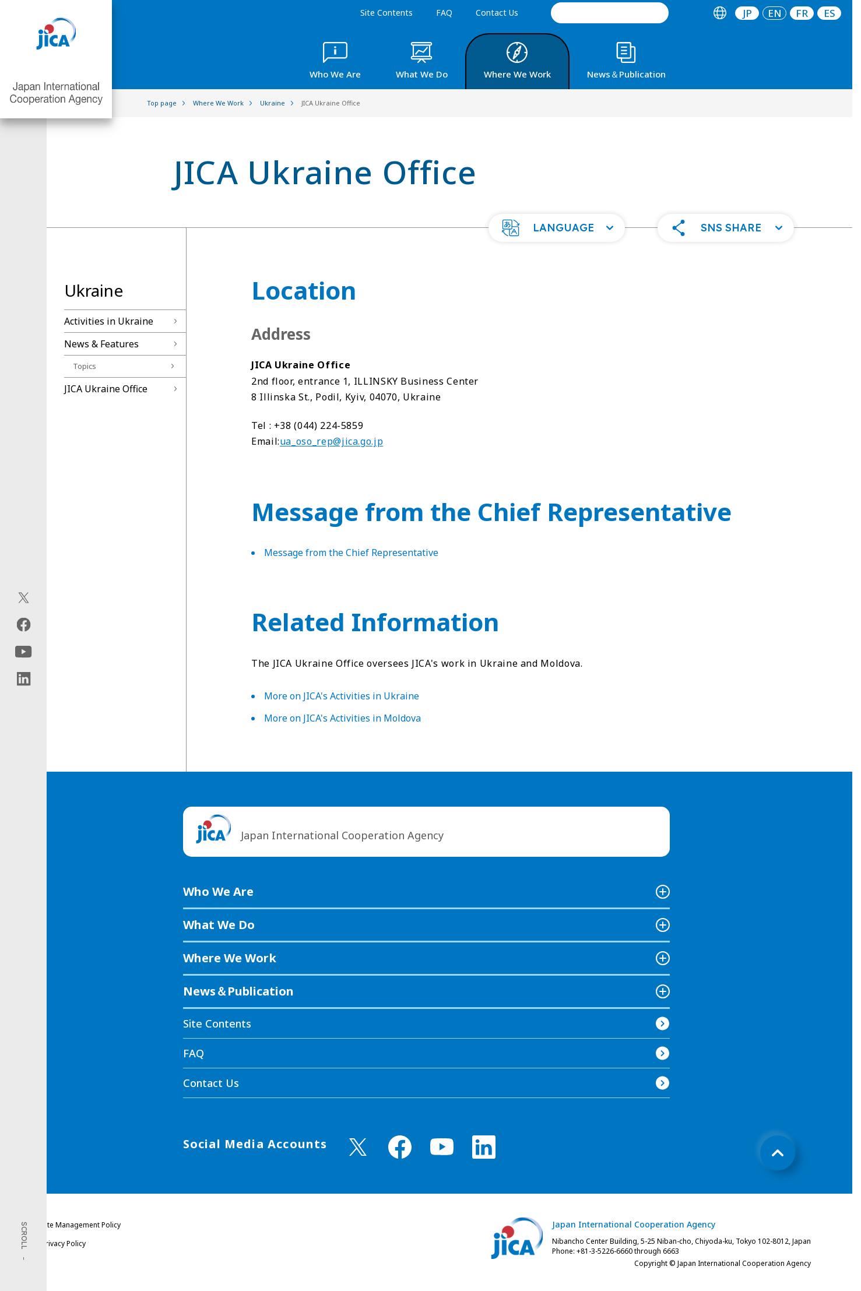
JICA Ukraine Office (105, 388)
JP (747, 13)
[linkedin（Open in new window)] (23, 678)
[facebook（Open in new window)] (23, 624)
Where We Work (229, 958)
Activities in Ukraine (108, 321)
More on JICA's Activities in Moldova (342, 718)
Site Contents (386, 12)
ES (829, 13)
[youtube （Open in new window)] (442, 1146)
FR (802, 13)
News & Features (101, 343)
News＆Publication (238, 991)
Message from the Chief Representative (351, 552)
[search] (610, 12)
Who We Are (218, 891)
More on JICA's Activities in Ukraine (341, 696)
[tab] (720, 13)
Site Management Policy (81, 1225)
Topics (84, 366)
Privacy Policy (63, 1243)
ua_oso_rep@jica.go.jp (331, 441)
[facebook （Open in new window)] (400, 1147)
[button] (557, 228)
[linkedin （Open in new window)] (483, 1147)
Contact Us (497, 12)
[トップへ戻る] (777, 1152)
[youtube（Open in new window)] (23, 651)
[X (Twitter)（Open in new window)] (23, 597)
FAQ (444, 12)
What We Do (219, 925)
